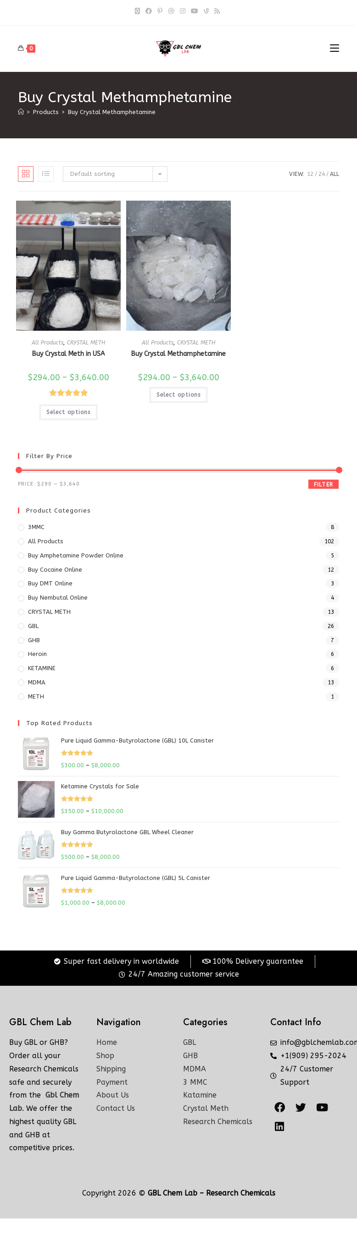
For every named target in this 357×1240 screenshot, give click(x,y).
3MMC (36, 527)
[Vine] (206, 11)
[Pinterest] (160, 11)
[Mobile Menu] (334, 48)
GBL (33, 626)
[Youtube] (194, 11)
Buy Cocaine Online (55, 569)
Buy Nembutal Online (58, 597)
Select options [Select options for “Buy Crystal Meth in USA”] (68, 412)
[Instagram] (182, 11)
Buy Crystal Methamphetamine (112, 112)
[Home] (21, 112)
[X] (139, 11)
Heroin (37, 653)
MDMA (36, 682)
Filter (323, 484)
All (334, 174)
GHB (34, 640)
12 (310, 174)
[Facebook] (149, 11)
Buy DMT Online (50, 583)
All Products (47, 342)
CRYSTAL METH (86, 342)
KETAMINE (42, 668)
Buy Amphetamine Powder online (75, 555)
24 (321, 174)
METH (36, 696)
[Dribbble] (171, 11)
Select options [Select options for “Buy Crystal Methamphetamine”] (178, 395)
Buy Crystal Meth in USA (68, 354)
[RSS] (217, 11)
